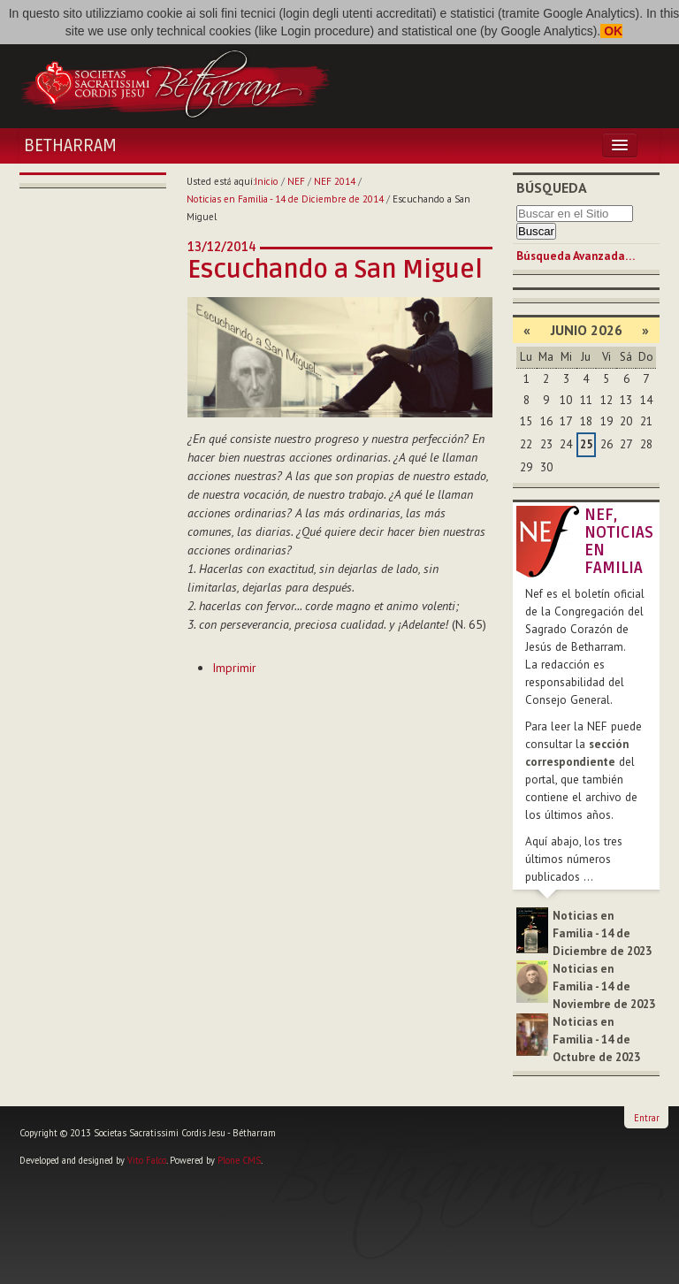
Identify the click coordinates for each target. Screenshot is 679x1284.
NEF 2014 (334, 181)
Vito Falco (146, 1160)
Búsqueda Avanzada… (575, 256)
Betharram (70, 146)
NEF (296, 181)
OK (611, 31)
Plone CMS (239, 1160)
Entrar (647, 1118)
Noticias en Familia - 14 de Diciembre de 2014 (285, 199)
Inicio (266, 181)
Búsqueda (551, 187)
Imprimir (234, 668)
